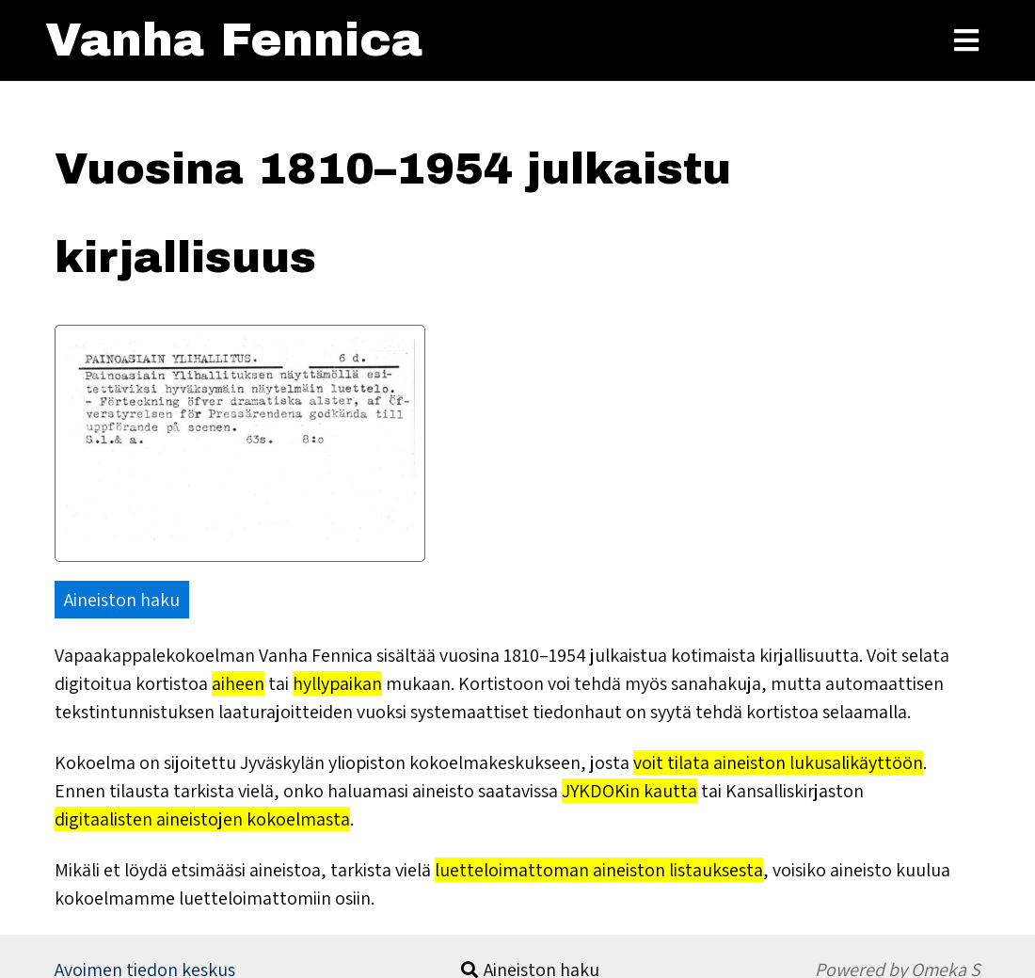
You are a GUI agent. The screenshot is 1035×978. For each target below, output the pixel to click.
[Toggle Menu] (966, 40)
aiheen (238, 683)
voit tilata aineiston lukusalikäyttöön (778, 762)
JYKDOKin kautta (629, 790)
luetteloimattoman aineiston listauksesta (599, 870)
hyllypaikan (337, 683)
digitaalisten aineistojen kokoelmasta (202, 819)
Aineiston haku (122, 599)
